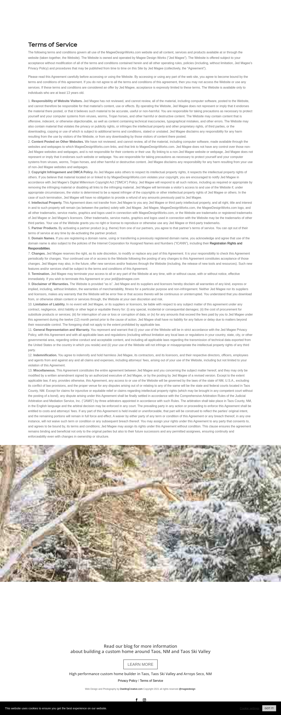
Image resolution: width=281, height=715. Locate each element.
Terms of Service (151, 680)
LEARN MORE (140, 664)
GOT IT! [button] (269, 708)
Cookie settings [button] (249, 708)
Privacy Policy (127, 680)
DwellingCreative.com (131, 689)
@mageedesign (187, 689)
